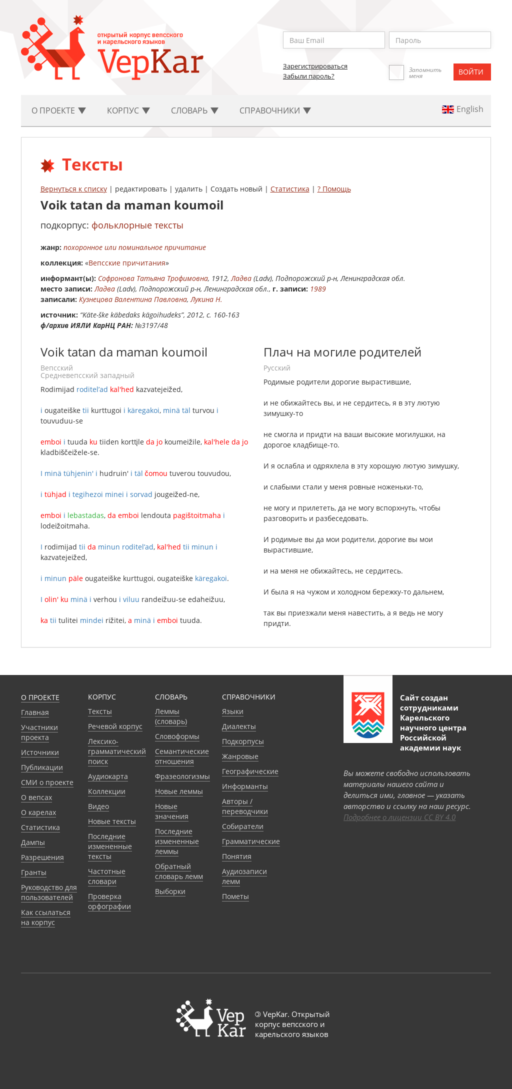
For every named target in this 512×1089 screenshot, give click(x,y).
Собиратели (243, 826)
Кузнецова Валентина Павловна (133, 299)
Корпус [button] (128, 110)
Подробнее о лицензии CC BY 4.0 (400, 817)
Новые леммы (179, 791)
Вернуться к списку (73, 189)
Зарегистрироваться (315, 66)
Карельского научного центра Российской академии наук (433, 732)
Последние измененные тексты (110, 846)
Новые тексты (112, 821)
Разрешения (42, 857)
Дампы (33, 842)
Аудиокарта (108, 776)
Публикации (42, 767)
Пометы (235, 896)
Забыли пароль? (308, 76)
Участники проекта (39, 732)
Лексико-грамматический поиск (117, 751)
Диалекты (239, 726)
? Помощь (334, 189)
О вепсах (36, 797)
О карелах (38, 812)
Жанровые (240, 756)
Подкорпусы (243, 741)
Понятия (237, 856)
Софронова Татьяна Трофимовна (153, 278)
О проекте (40, 697)
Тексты (100, 711)
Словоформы (177, 736)
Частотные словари (107, 876)
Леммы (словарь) (171, 716)
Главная (35, 712)
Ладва (241, 278)
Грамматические (251, 841)
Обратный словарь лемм (179, 871)
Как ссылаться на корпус (45, 917)
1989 (318, 289)
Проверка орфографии (109, 901)
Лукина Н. (206, 299)
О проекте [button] (59, 110)
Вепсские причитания (127, 263)
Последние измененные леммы (177, 841)
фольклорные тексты (138, 225)
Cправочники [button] (275, 110)
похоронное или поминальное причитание (135, 247)
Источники (40, 752)
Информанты (245, 786)
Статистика (290, 189)
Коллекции (107, 791)
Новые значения (171, 811)
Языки (233, 711)
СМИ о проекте (47, 782)
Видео (98, 806)
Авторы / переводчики (245, 806)
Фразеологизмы (182, 776)
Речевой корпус (115, 726)
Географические (250, 771)
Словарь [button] (194, 110)
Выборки (170, 891)
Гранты (33, 872)
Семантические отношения (182, 756)
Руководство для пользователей (49, 892)
